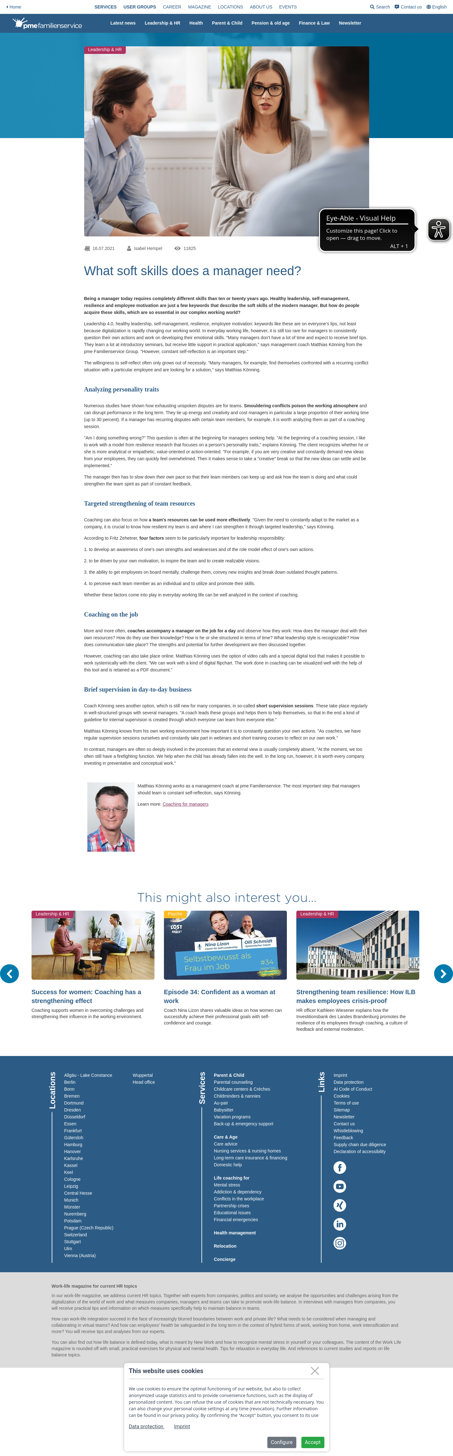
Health (196, 23)
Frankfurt (73, 1130)
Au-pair (221, 1102)
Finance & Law (314, 23)
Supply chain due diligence (360, 1144)
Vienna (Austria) (80, 1255)
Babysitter (224, 1109)
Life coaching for (232, 1177)
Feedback (343, 1137)
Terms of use (346, 1102)
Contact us (428, 6)
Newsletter (350, 23)
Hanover (72, 1151)
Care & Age (226, 1137)
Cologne (72, 1179)
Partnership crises (231, 1205)
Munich (71, 1200)
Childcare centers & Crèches (242, 1089)
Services (116, 6)
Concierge (224, 1259)
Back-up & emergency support (243, 1123)
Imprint (340, 1075)
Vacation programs (232, 1116)
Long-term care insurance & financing (250, 1157)
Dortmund (74, 1102)
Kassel (71, 1165)
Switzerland (75, 1234)
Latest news (123, 23)
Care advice (226, 1143)
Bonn (69, 1089)
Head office (144, 1082)
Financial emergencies (236, 1219)
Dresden (72, 1109)
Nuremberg (75, 1213)
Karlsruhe (73, 1158)
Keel (68, 1172)
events (298, 6)
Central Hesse (78, 1193)
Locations (240, 6)
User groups (150, 6)
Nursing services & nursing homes (247, 1150)
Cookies (342, 1096)
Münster (72, 1206)
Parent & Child (227, 23)
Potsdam (73, 1220)
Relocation (225, 1246)
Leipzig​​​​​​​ (71, 1186)
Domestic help (228, 1164)
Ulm (68, 1248)
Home (13, 6)
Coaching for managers (186, 804)
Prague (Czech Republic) (88, 1227)
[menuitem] (116, 7)
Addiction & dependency (238, 1191)
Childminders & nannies (237, 1096)
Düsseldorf (74, 1116)
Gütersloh (74, 1137)
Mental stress (227, 1184)
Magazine (209, 6)
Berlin (70, 1082)
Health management (235, 1232)
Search (400, 8)
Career (182, 6)
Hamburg (73, 1144)
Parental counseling (233, 1082)
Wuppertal (143, 1075)
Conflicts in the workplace (239, 1198)
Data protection (348, 1082)
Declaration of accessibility (360, 1151)
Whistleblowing (348, 1130)
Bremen (72, 1096)
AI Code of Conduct (353, 1089)
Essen (70, 1123)
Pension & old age (271, 23)
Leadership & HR (162, 23)
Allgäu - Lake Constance (88, 1075)
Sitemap (342, 1109)
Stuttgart (72, 1241)
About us (271, 6)
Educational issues (232, 1212)
